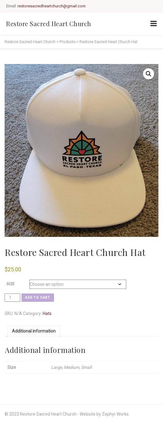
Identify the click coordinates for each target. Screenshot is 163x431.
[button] (148, 73)
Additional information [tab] (34, 331)
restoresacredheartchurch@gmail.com (51, 6)
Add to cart (37, 297)
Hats (47, 313)
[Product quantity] (12, 297)
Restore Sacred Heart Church (48, 23)
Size (10, 283)
